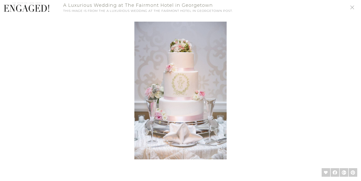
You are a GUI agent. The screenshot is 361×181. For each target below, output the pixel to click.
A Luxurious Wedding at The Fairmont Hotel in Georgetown (138, 5)
